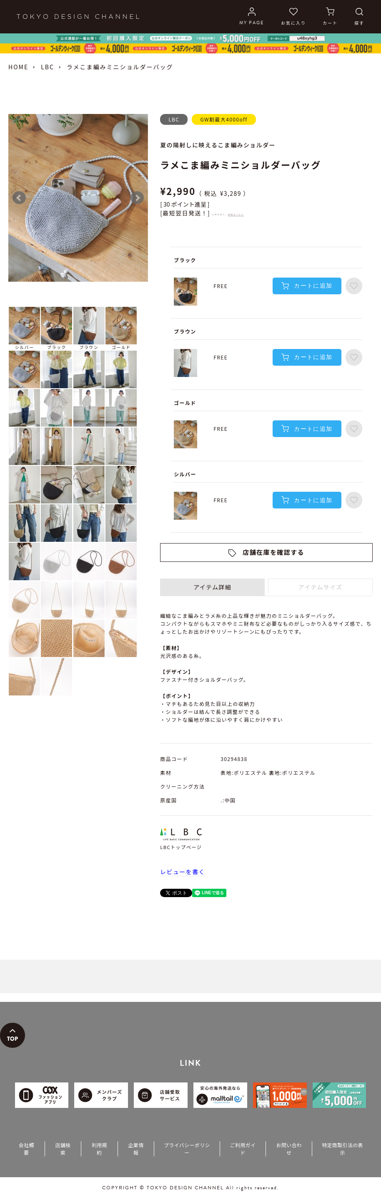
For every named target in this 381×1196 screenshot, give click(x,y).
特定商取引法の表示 (342, 1148)
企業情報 (135, 1148)
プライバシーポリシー (187, 1148)
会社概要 (26, 1148)
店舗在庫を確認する (273, 552)
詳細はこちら (235, 214)
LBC (47, 67)
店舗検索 (62, 1148)
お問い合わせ (289, 1148)
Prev (19, 198)
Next (137, 198)
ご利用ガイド (243, 1148)
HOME (18, 67)
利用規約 (99, 1148)
